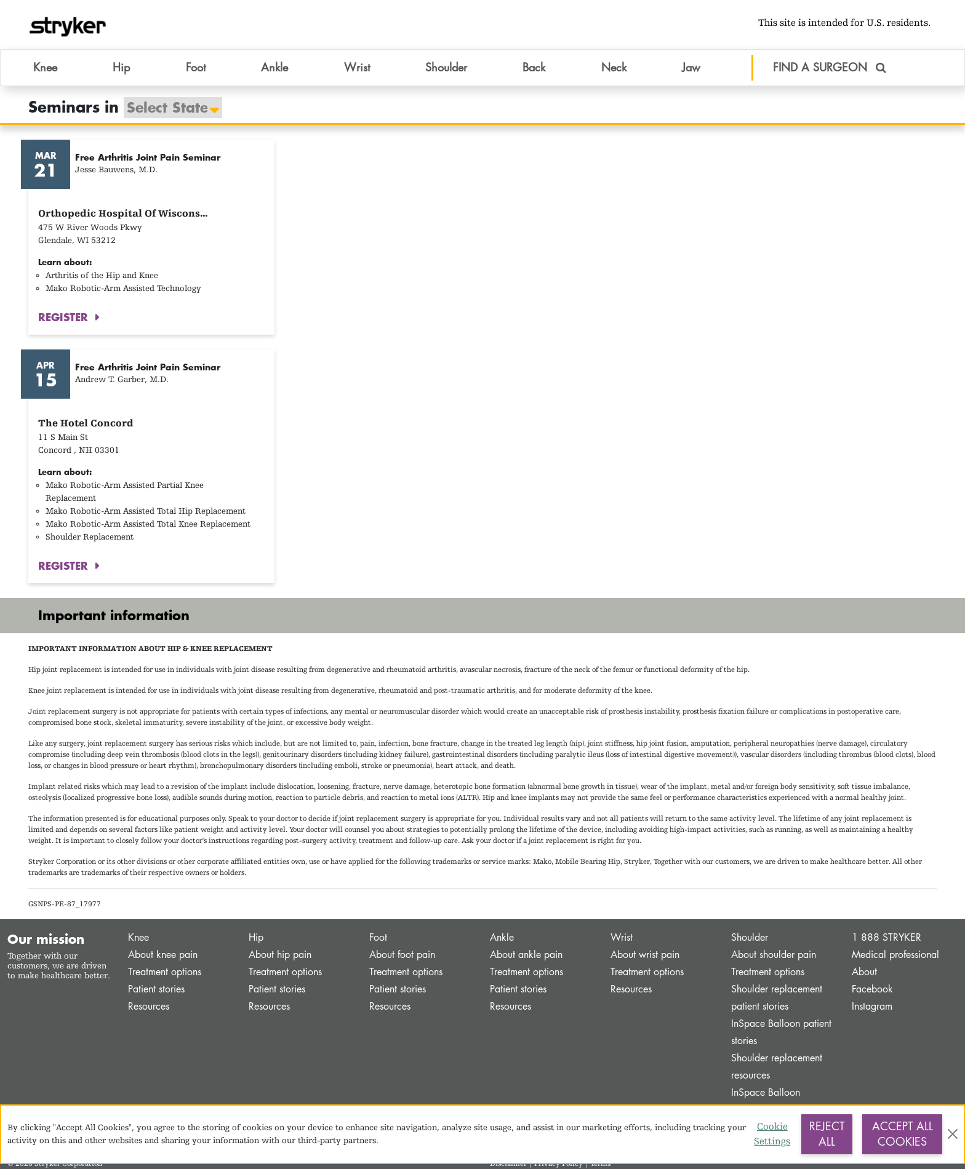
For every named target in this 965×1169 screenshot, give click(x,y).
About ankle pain (526, 954)
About (864, 971)
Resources (148, 1006)
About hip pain (280, 954)
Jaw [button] (691, 67)
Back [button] (534, 67)
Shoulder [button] (446, 67)
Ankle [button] (274, 67)
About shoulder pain (773, 954)
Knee (138, 937)
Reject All (826, 1134)
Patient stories (156, 989)
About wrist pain (645, 954)
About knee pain (163, 954)
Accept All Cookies (902, 1134)
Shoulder (749, 937)
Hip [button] (121, 67)
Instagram (872, 1006)
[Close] (952, 1134)
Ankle (502, 937)
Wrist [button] (357, 67)
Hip (256, 937)
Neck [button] (614, 67)
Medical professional (895, 954)
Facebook (872, 989)
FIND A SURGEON (829, 67)
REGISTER (65, 316)
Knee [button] (45, 67)
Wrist (622, 937)
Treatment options (164, 971)
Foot (378, 937)
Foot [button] (196, 67)
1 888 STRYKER (886, 937)
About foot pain (402, 954)
